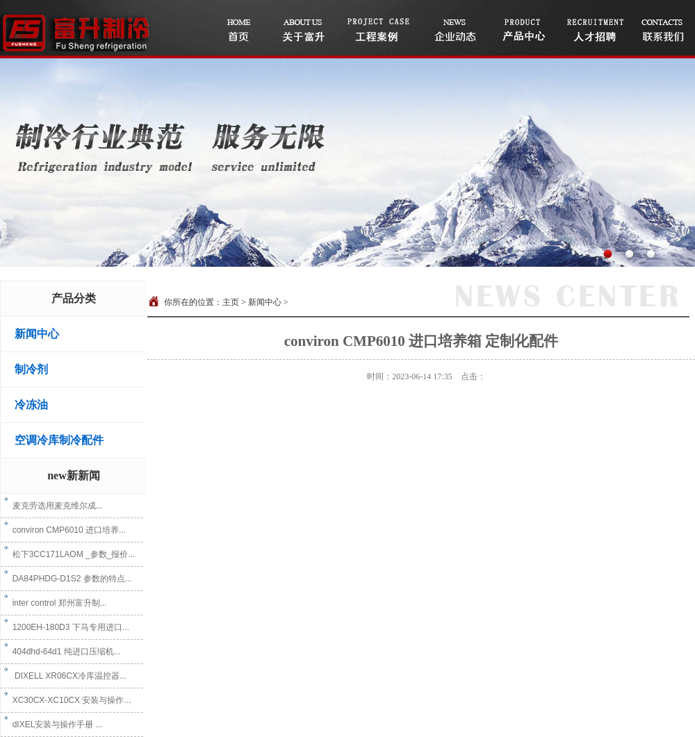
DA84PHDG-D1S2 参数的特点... (68, 578)
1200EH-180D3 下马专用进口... (66, 627)
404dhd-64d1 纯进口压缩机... (62, 651)
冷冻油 (31, 405)
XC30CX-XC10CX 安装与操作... (67, 700)
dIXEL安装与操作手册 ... (53, 724)
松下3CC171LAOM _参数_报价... (69, 554)
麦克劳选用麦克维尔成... (53, 506)
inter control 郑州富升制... (55, 603)
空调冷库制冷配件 (59, 440)
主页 (230, 302)
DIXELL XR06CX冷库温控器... (65, 676)
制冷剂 (31, 369)
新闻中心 (37, 334)
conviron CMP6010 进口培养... (65, 530)
